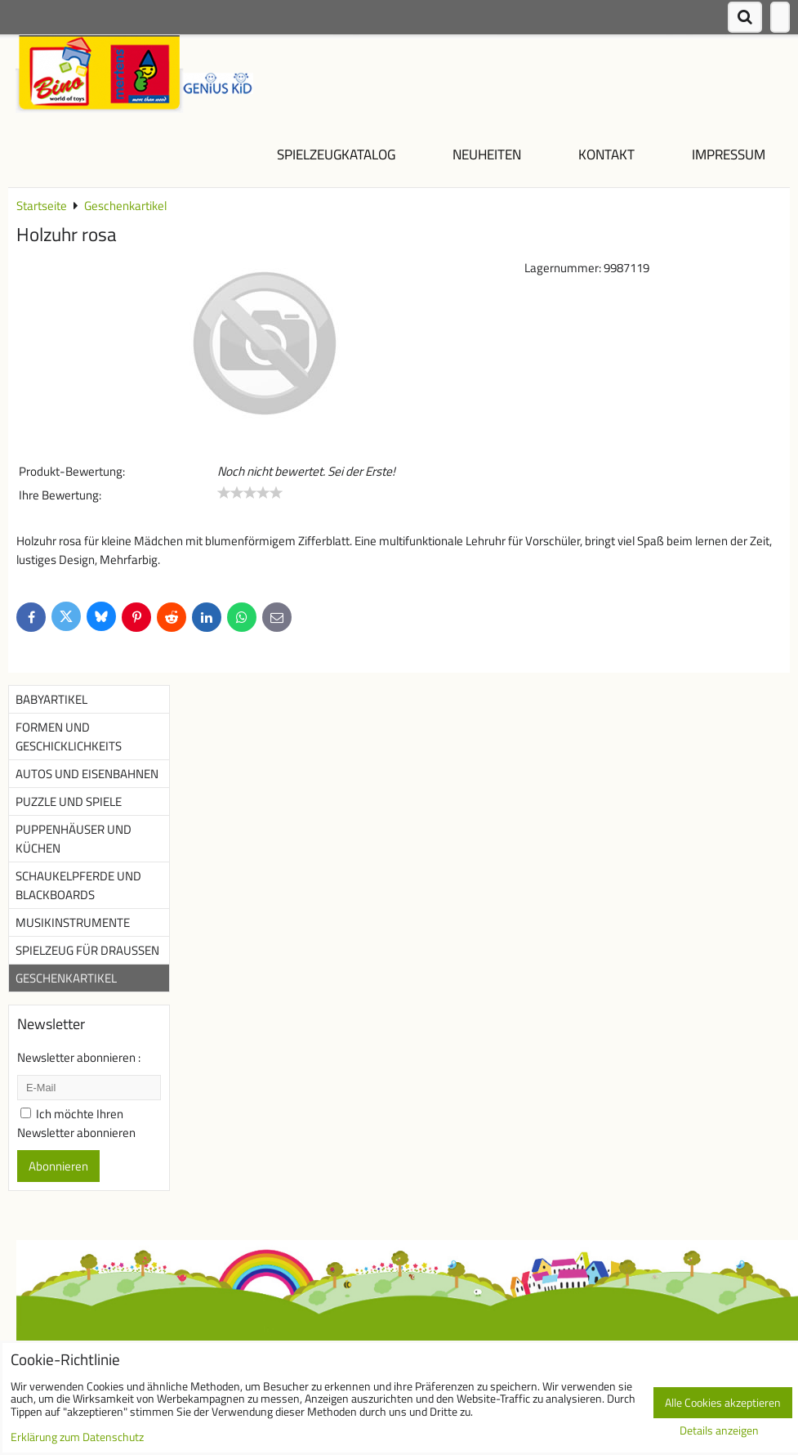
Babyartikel (51, 699)
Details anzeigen (719, 1431)
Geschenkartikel (66, 978)
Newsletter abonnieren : (78, 1057)
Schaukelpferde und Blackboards (78, 885)
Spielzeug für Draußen (87, 950)
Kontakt (606, 154)
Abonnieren (58, 1166)
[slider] (250, 492)
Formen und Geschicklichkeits (69, 736)
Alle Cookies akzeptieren (723, 1403)
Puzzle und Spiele (69, 801)
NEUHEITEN (486, 154)
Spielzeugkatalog (336, 154)
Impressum (728, 154)
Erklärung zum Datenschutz (77, 1437)
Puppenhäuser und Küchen (74, 838)
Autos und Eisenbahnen (87, 773)
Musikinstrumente (73, 922)
